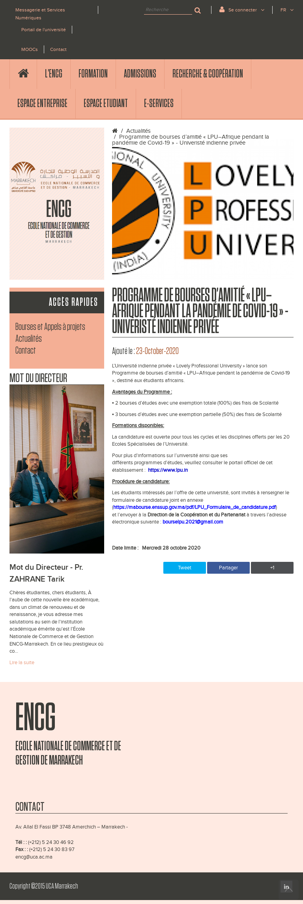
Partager (228, 568)
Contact (58, 49)
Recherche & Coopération (207, 74)
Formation (93, 74)
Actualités (28, 339)
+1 (272, 568)
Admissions (140, 74)
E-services (159, 103)
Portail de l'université (43, 29)
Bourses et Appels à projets (50, 327)
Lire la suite (21, 662)
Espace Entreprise (42, 103)
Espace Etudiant (106, 103)
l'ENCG (53, 74)
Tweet (184, 568)
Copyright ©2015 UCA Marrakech (43, 886)
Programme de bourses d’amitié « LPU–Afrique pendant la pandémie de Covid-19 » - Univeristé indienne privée (190, 140)
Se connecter (241, 9)
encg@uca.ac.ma (33, 857)
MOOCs (29, 49)
